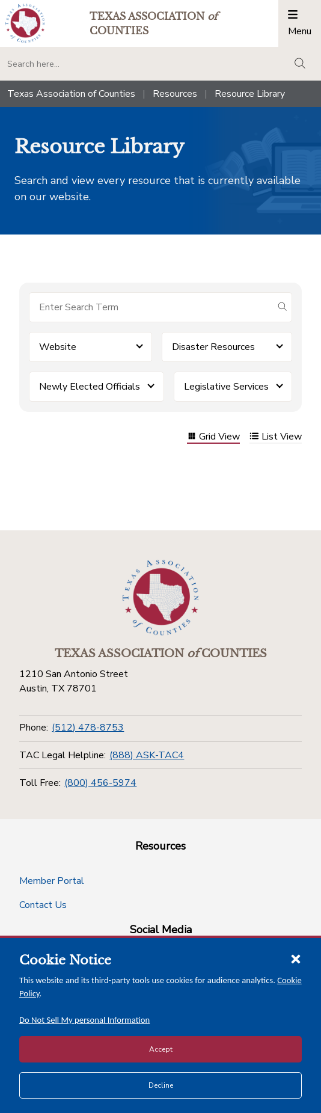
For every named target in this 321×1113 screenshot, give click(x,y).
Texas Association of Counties (71, 93)
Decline (160, 1085)
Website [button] (57, 347)
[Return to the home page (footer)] (160, 597)
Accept (161, 1049)
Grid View (213, 437)
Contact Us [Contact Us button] (43, 905)
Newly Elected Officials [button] (89, 386)
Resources (175, 93)
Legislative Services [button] (226, 386)
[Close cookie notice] (296, 958)
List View (275, 437)
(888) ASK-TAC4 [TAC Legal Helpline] (146, 755)
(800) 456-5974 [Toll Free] (100, 783)
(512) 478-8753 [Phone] (88, 727)
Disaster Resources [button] (213, 347)
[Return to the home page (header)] (25, 23)
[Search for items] (150, 307)
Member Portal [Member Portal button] (51, 881)
